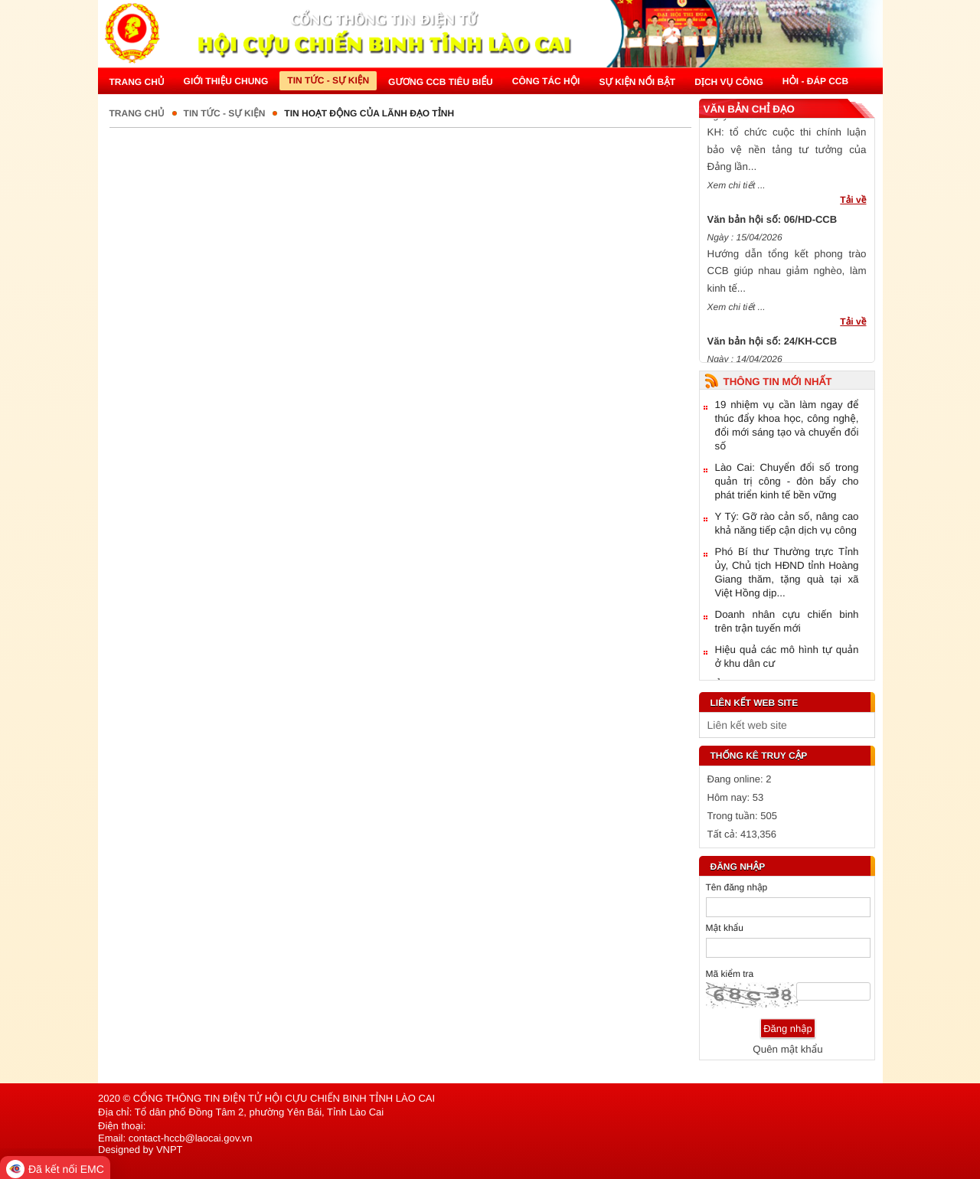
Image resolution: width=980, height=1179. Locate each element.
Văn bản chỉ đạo (749, 109)
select (860, 725)
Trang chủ (137, 113)
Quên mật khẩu (787, 1049)
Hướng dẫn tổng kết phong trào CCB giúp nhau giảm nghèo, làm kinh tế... (787, 277)
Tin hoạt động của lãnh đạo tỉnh (369, 113)
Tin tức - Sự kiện (225, 113)
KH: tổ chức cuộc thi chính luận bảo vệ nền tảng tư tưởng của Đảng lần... (787, 155)
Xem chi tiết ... (736, 191)
